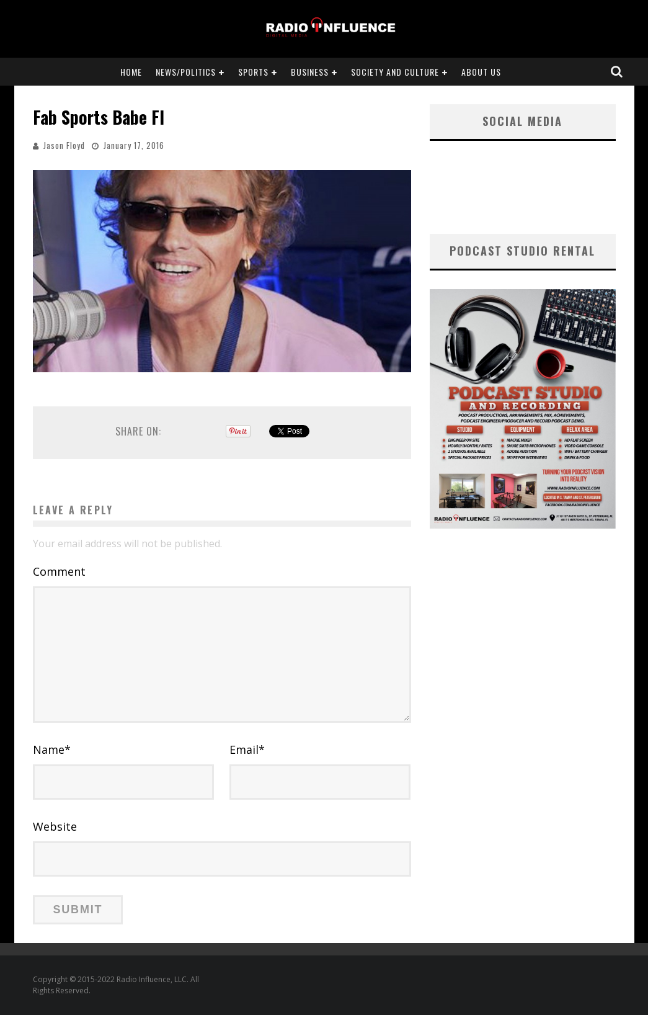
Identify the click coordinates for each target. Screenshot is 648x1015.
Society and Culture (395, 71)
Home (131, 71)
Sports (253, 71)
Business (310, 71)
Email (247, 749)
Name (52, 749)
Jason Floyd (64, 145)
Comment (59, 571)
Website (55, 826)
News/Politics (186, 71)
